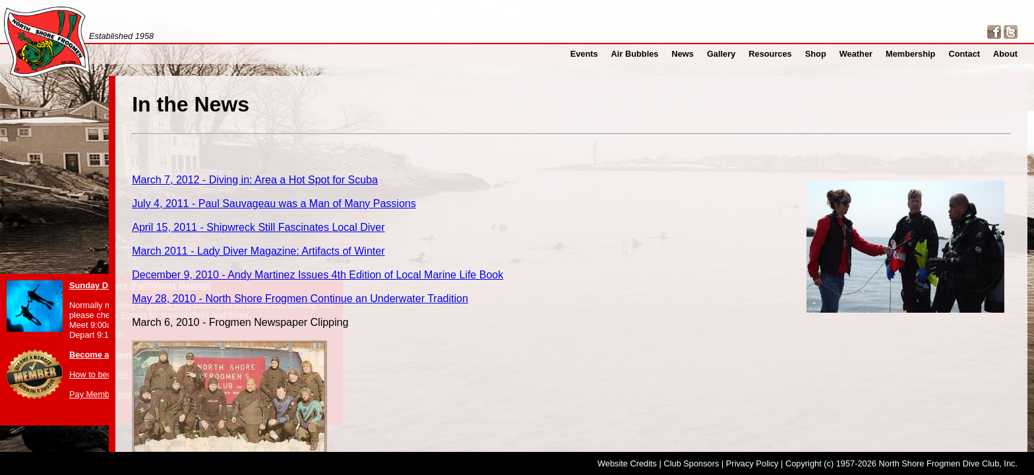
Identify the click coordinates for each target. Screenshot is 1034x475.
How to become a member (118, 374)
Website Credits (627, 463)
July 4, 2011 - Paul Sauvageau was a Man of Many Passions (521, 193)
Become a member (106, 355)
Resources (782, 54)
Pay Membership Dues (111, 394)
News (698, 54)
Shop (826, 54)
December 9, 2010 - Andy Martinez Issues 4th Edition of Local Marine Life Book (556, 252)
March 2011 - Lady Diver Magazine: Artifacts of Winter (509, 233)
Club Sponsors (691, 463)
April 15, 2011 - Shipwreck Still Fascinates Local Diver (509, 213)
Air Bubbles (653, 54)
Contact (967, 54)
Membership (917, 54)
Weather (864, 54)
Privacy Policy (752, 463)
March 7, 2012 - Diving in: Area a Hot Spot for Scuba (506, 173)
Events (606, 54)
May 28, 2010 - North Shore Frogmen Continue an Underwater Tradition (542, 272)
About (1007, 54)
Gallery (735, 54)
